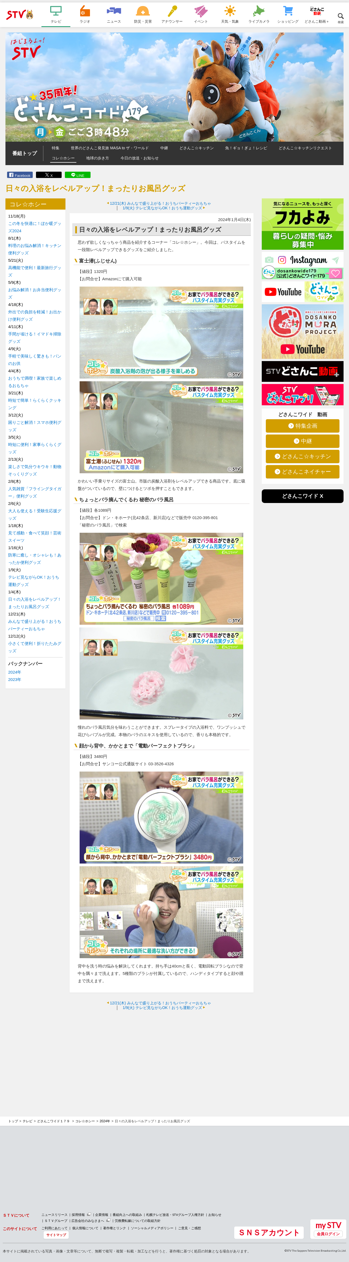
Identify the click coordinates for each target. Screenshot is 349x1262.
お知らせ (214, 1215)
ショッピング (288, 21)
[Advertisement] (162, 1054)
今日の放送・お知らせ (140, 158)
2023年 (14, 679)
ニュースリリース (54, 1215)
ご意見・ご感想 (189, 1228)
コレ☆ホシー (63, 158)
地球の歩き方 (97, 158)
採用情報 (78, 1215)
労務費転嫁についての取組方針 (138, 1221)
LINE (81, 176)
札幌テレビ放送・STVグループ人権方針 (175, 1215)
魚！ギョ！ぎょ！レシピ (246, 148)
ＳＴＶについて (16, 1215)
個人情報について (85, 1228)
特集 (55, 148)
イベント (201, 21)
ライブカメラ (259, 21)
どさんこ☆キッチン (196, 148)
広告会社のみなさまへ (87, 1221)
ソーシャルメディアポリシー (152, 1228)
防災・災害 (143, 21)
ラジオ (85, 21)
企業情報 (101, 1215)
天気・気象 (230, 21)
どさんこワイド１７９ (54, 1121)
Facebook (22, 176)
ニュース (114, 21)
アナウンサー (172, 21)
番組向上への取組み (127, 1215)
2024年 (14, 672)
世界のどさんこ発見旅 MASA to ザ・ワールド (110, 148)
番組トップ (24, 153)
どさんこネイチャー (306, 472)
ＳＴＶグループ (55, 1221)
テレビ (56, 21)
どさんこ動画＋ (317, 21)
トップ (13, 1121)
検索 (341, 22)
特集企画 (306, 426)
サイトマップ (56, 1235)
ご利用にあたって (54, 1228)
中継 (164, 148)
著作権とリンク (114, 1228)
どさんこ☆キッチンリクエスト (305, 148)
